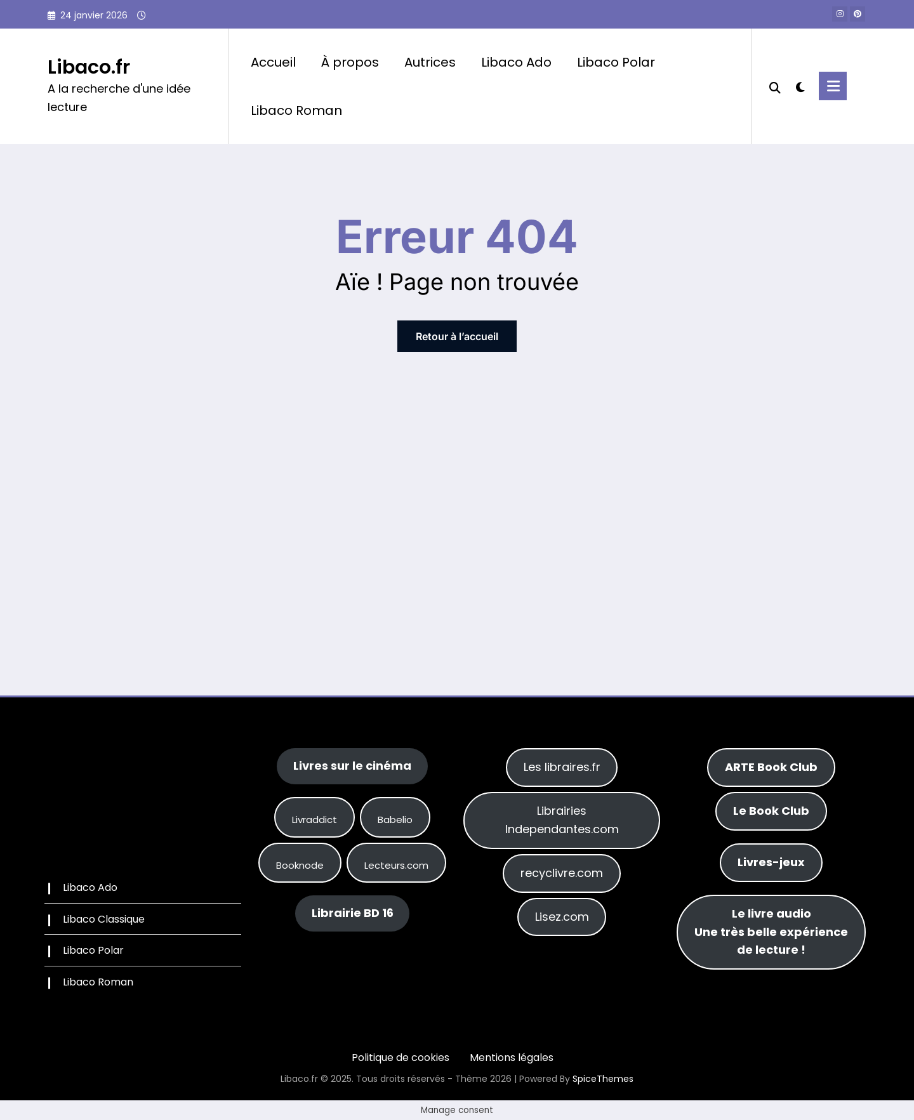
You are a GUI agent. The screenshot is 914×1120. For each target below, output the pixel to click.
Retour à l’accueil (457, 336)
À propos (350, 62)
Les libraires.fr (562, 767)
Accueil (273, 62)
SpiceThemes (603, 1078)
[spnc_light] (799, 85)
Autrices (430, 62)
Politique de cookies (400, 1057)
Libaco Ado (516, 62)
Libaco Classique (104, 919)
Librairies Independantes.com (562, 820)
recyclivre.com (561, 873)
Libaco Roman (296, 110)
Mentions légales (511, 1057)
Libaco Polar (616, 62)
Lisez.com (562, 917)
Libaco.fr (89, 67)
